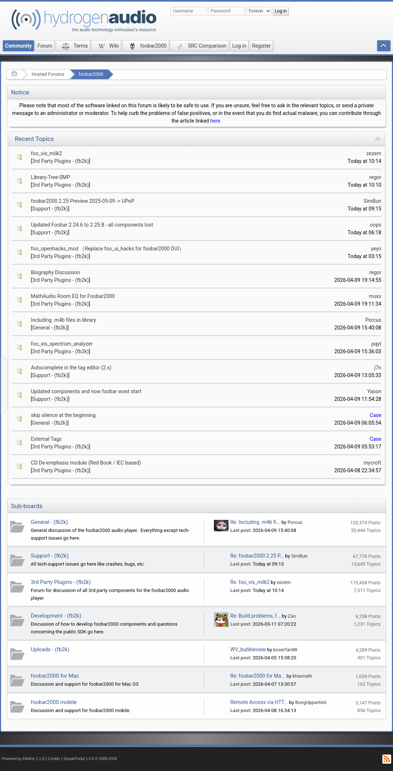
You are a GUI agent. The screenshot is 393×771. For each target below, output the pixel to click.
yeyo (376, 249)
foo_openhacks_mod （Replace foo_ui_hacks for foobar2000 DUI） (107, 249)
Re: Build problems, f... (255, 616)
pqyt (376, 344)
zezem (373, 153)
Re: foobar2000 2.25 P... (257, 556)
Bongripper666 (310, 702)
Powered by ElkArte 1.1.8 (23, 759)
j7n (377, 367)
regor (375, 177)
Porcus (373, 320)
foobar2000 (91, 74)
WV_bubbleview (248, 649)
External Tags (46, 439)
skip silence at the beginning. (64, 415)
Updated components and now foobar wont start (86, 391)
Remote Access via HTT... (259, 702)
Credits (54, 759)
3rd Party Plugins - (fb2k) (60, 161)
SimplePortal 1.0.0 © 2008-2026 (90, 759)
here (215, 121)
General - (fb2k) (49, 328)
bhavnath (302, 676)
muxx (375, 296)
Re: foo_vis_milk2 (250, 582)
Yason (374, 391)
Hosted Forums (47, 74)
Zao (292, 616)
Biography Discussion (55, 272)
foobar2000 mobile (54, 702)
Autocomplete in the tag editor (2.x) (71, 367)
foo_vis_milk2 (46, 153)
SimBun (372, 201)
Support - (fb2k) (50, 209)
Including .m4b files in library (63, 320)
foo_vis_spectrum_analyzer (61, 344)
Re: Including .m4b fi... (255, 522)
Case (375, 415)
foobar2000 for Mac (55, 676)
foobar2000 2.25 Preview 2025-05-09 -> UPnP (82, 201)
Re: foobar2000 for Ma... (257, 676)
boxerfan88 (285, 649)
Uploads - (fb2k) (50, 649)
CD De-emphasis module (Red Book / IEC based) (86, 463)
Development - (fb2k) (56, 615)
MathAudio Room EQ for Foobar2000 (73, 296)
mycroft (372, 463)
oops (375, 225)
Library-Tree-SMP (50, 177)
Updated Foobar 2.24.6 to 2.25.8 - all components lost (92, 225)
